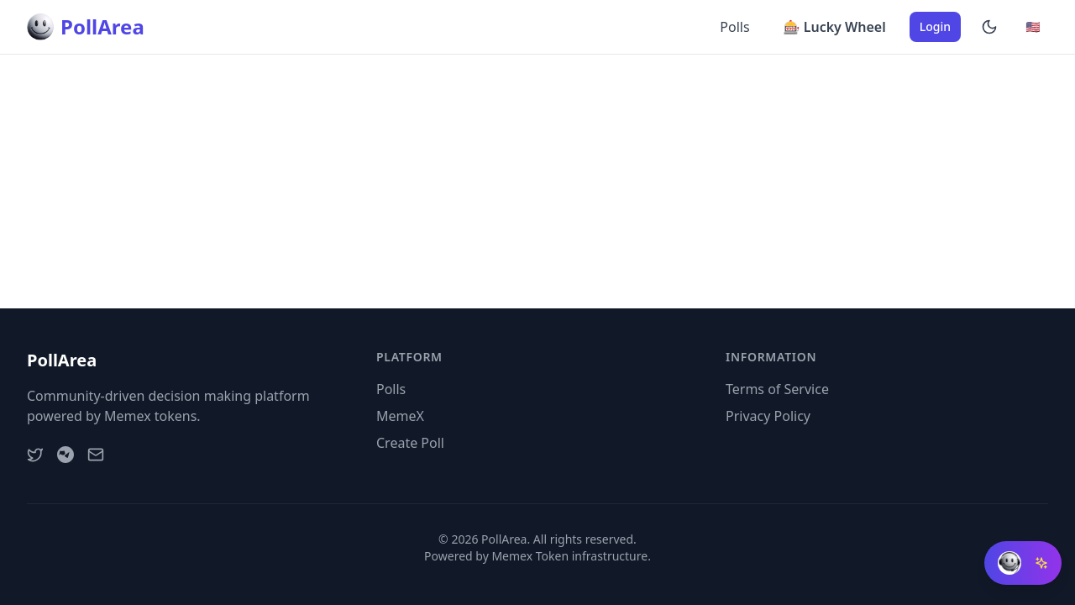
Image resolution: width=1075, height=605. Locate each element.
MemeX (400, 416)
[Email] (95, 454)
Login (935, 26)
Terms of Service (777, 389)
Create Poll (410, 443)
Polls (734, 27)
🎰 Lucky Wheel (835, 27)
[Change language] (1033, 27)
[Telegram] (65, 454)
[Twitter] (35, 454)
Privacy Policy (768, 416)
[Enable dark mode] (989, 27)
